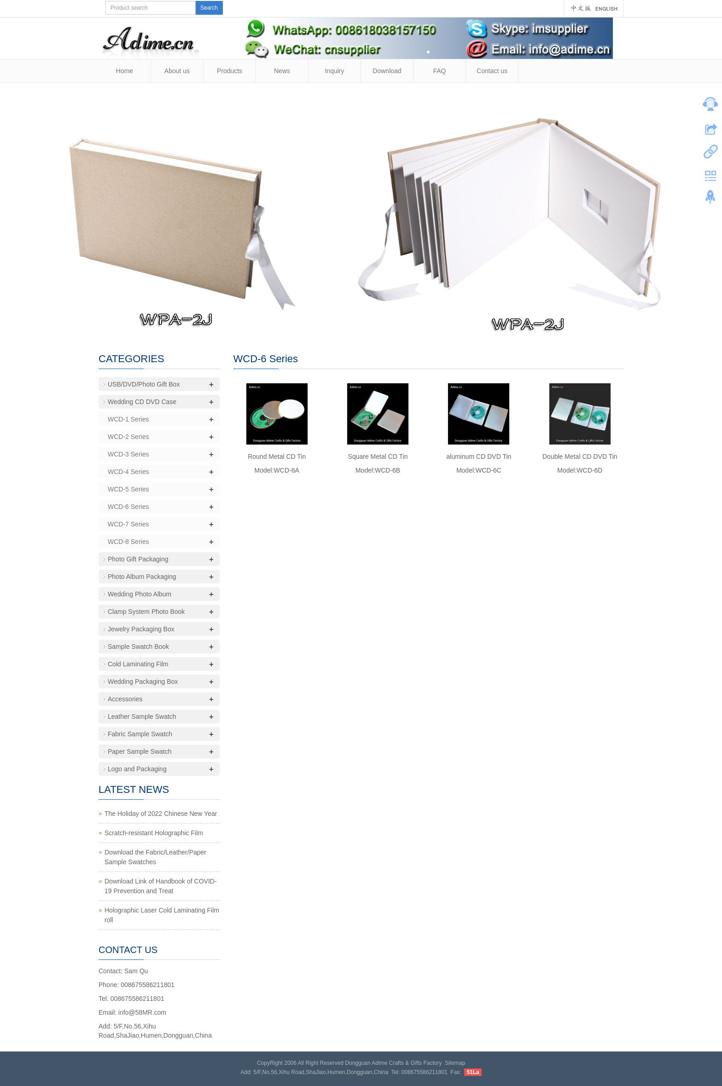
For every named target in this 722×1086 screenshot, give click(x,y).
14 (394, 325)
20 (452, 325)
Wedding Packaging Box (143, 681)
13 (385, 325)
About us (177, 71)
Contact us (492, 71)
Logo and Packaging (137, 769)
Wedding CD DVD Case (142, 401)
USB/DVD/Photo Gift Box (144, 384)
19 (443, 325)
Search (209, 8)
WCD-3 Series (128, 454)
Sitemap (455, 1063)
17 (423, 325)
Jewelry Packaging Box (141, 629)
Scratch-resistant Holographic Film (154, 833)
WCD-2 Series (128, 436)
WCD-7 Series (128, 524)
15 (404, 325)
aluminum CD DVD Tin (479, 456)
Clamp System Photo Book (146, 611)
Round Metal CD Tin (277, 456)
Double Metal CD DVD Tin (579, 456)
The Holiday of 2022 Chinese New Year (161, 813)
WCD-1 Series (128, 419)
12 (375, 325)
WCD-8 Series (128, 541)
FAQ (439, 71)
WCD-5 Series (128, 489)
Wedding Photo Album (139, 594)
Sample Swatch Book (138, 646)
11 (365, 325)
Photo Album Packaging (142, 576)
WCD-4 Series (128, 471)
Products (229, 71)
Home (124, 71)
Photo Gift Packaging (138, 559)
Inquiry (334, 71)
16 (414, 325)
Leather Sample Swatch (142, 716)
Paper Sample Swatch (140, 751)
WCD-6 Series (128, 506)
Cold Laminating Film (138, 664)
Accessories (125, 699)
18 (433, 325)
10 (356, 325)
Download (387, 71)
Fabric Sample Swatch (140, 734)
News (282, 71)
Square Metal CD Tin (378, 456)
